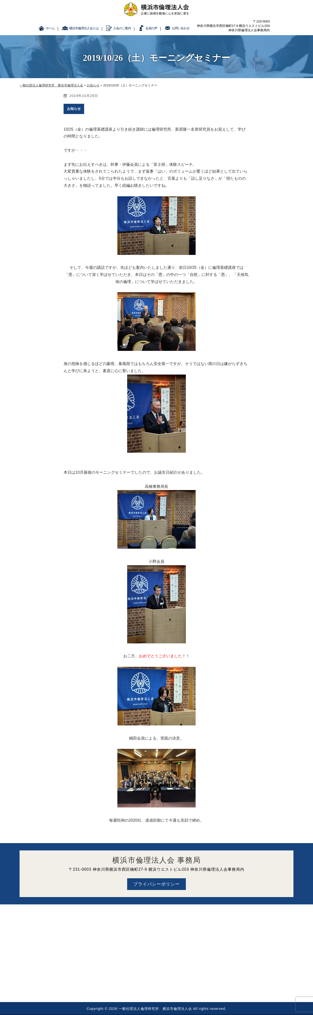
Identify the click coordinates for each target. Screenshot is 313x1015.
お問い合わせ (181, 28)
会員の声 (151, 28)
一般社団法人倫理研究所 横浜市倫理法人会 (155, 1009)
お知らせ (74, 109)
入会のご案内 (122, 28)
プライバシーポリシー (156, 884)
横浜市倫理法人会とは (84, 28)
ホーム (50, 28)
